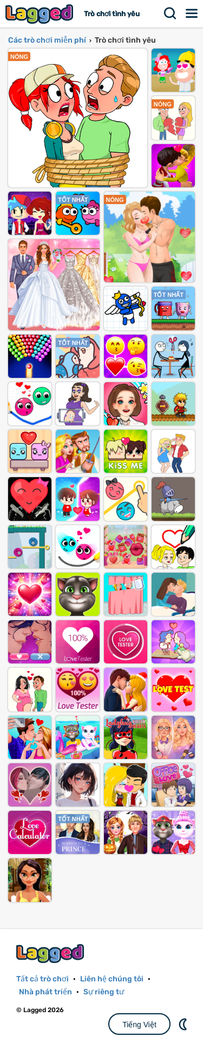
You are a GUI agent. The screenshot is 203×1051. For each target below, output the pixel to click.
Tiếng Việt (139, 1024)
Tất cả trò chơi (42, 979)
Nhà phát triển (45, 991)
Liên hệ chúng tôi (111, 979)
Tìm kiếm (170, 13)
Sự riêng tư (103, 991)
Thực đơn (192, 13)
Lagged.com (51, 953)
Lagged (40, 14)
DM (184, 1024)
